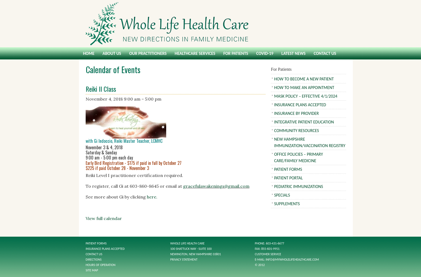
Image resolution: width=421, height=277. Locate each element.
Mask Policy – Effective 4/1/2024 (305, 96)
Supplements (287, 203)
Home (89, 53)
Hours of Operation (100, 265)
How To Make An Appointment (304, 87)
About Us (112, 53)
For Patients (235, 53)
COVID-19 (264, 53)
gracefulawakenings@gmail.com (216, 186)
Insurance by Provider (296, 113)
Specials (282, 195)
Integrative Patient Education (304, 122)
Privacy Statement (184, 259)
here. (152, 197)
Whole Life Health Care (210, 23)
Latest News (293, 53)
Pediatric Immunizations (298, 186)
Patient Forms (288, 169)
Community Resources (296, 130)
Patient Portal (288, 177)
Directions (93, 259)
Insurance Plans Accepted (300, 104)
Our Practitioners (147, 53)
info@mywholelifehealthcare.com (292, 259)
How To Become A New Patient (304, 78)
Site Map (92, 270)
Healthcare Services (195, 53)
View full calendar (104, 218)
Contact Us (325, 53)
